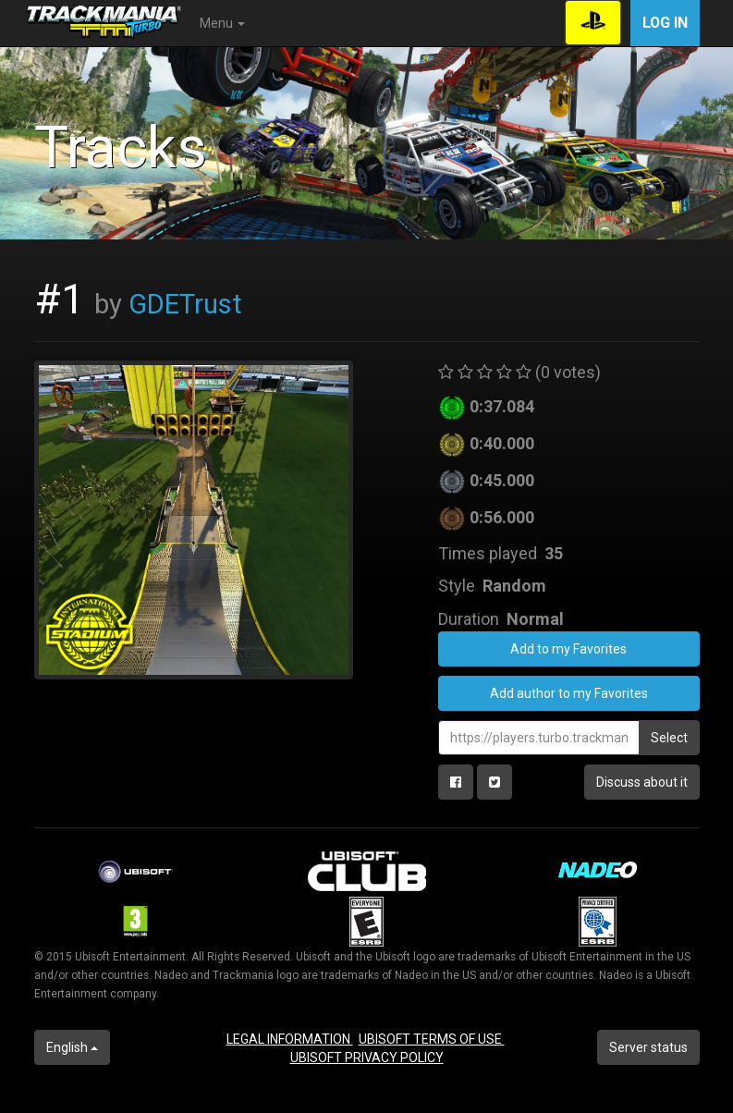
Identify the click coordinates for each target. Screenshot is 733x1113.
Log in (665, 22)
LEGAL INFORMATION (289, 1039)
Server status (648, 1047)
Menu (222, 23)
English (72, 1047)
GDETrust (185, 304)
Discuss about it (642, 782)
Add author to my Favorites (569, 693)
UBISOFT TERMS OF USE (432, 1039)
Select (669, 737)
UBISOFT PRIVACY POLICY (367, 1057)
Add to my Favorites (568, 649)
